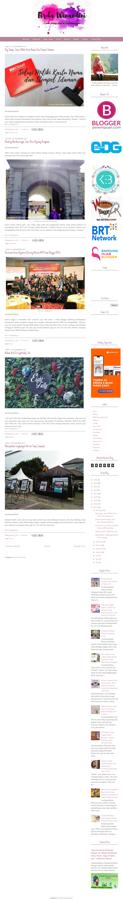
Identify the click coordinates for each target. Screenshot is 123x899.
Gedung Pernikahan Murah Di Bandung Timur (108, 633)
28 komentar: (25, 240)
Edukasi (67, 39)
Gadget (95, 423)
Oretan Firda (96, 39)
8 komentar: (25, 535)
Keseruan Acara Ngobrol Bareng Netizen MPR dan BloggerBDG (32, 253)
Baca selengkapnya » (12, 124)
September (99, 549)
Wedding (96, 450)
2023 (96, 487)
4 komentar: (25, 434)
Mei (97, 562)
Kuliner (85, 39)
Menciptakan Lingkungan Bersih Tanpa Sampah (25, 446)
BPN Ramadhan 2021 (100, 417)
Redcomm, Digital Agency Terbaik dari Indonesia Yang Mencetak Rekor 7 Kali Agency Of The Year (109, 610)
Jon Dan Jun (97, 429)
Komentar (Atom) (19, 557)
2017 (96, 507)
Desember (99, 510)
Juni (97, 559)
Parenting (96, 444)
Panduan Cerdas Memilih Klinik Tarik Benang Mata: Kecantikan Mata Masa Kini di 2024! (109, 766)
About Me (36, 39)
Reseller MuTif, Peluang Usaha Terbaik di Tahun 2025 (109, 581)
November (99, 542)
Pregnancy (96, 447)
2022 (96, 490)
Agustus (99, 552)
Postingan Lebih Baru (12, 546)
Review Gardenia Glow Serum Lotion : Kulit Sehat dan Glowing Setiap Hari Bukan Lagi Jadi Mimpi (109, 685)
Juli (97, 556)
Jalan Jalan (12, 243)
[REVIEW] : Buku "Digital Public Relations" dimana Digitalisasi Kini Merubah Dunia (107, 738)
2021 (96, 494)
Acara (58, 39)
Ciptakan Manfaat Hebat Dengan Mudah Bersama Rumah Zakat (109, 818)
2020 (96, 497)
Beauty (76, 39)
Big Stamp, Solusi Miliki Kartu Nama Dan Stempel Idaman (29, 50)
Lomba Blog (97, 438)
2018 (96, 504)
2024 (96, 483)
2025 (96, 480)
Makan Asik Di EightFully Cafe (18, 353)
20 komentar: (25, 340)
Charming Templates (66, 898)
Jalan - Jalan (48, 39)
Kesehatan (96, 432)
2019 (96, 500)
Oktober (99, 545)
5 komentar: (25, 129)
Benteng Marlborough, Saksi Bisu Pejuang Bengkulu (27, 142)
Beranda (26, 39)
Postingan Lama (79, 546)
